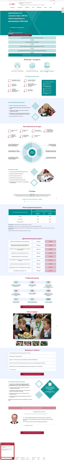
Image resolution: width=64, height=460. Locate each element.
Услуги (33, 7)
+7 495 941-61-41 (28, 2)
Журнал (50, 7)
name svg (17, 65)
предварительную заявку (19, 33)
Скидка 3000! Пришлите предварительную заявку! (20, 35)
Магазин (45, 7)
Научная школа (20, 7)
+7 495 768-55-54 (22, 2)
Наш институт (12, 7)
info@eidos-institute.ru (29, 425)
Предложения (39, 7)
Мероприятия (27, 7)
